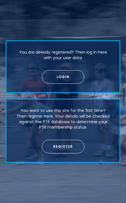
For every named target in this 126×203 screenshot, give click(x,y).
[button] (63, 77)
